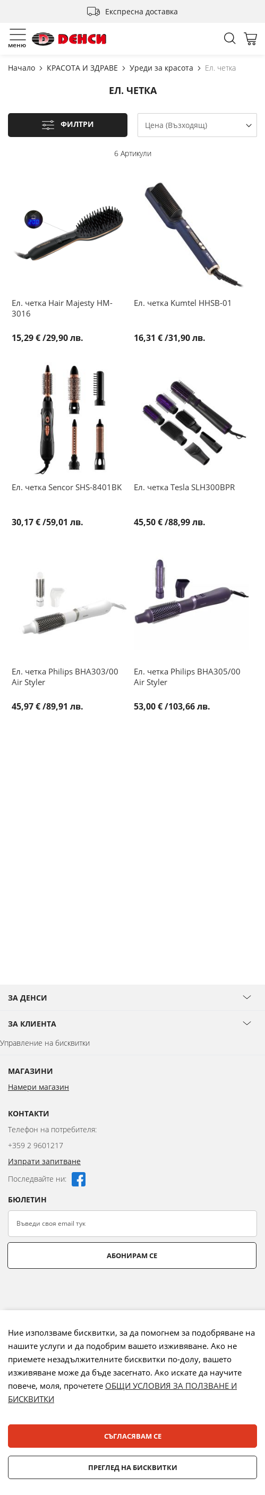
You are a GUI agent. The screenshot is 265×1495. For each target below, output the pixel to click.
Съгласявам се (132, 1436)
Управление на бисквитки (45, 1043)
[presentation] (88, 1294)
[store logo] (69, 39)
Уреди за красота (162, 68)
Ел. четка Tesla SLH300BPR (184, 487)
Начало (22, 68)
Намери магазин (38, 1087)
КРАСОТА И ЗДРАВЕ (83, 68)
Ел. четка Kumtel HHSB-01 (183, 302)
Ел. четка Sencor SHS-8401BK (67, 487)
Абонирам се (132, 1255)
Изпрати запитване (44, 1161)
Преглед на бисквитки (132, 1467)
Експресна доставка (141, 11)
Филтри (77, 124)
